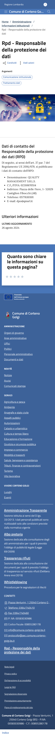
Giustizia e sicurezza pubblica (20, 444)
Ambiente (9, 407)
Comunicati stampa (15, 386)
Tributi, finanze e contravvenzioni (22, 466)
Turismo (8, 471)
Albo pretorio (13, 534)
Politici (8, 349)
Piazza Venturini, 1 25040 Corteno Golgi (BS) (27, 602)
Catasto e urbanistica (15, 428)
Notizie (8, 375)
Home (5, 22)
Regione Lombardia (13, 4)
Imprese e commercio (16, 450)
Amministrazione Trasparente (25, 510)
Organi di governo (14, 333)
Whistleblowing (15, 581)
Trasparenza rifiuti (17, 558)
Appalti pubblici (12, 418)
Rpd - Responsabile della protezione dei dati (22, 650)
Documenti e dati (13, 359)
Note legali (9, 666)
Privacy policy (10, 673)
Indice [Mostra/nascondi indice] (5, 733)
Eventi (7, 497)
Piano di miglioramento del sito (18, 707)
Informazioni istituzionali (16, 26)
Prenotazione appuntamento (17, 700)
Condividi (9, 63)
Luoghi (8, 492)
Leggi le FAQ (10, 687)
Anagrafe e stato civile (16, 413)
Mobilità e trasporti (14, 455)
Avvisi (7, 381)
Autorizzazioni (12, 423)
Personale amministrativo (18, 354)
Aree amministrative (15, 338)
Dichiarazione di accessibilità (17, 680)
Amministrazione (21, 22)
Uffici (7, 344)
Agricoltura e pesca (14, 402)
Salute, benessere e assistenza (21, 460)
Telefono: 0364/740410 (19, 608)
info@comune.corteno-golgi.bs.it (24, 630)
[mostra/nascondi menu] (6, 12)
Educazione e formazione (18, 439)
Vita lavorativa (12, 476)
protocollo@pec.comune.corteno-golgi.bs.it (25, 638)
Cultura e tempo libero (16, 434)
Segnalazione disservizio (15, 694)
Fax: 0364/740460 (16, 613)
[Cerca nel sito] (49, 11)
